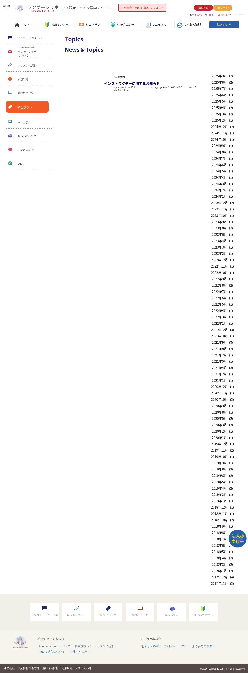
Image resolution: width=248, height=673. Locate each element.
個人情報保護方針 (28, 668)
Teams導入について (52, 651)
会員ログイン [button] (222, 8)
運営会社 (9, 668)
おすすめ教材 (150, 646)
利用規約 (66, 668)
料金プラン (82, 646)
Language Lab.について (54, 646)
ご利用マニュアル (175, 646)
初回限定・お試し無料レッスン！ (142, 7)
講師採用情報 (50, 668)
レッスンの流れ (104, 646)
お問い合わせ (83, 668)
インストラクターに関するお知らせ (132, 83)
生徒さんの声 (78, 651)
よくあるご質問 (202, 646)
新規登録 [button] (203, 8)
